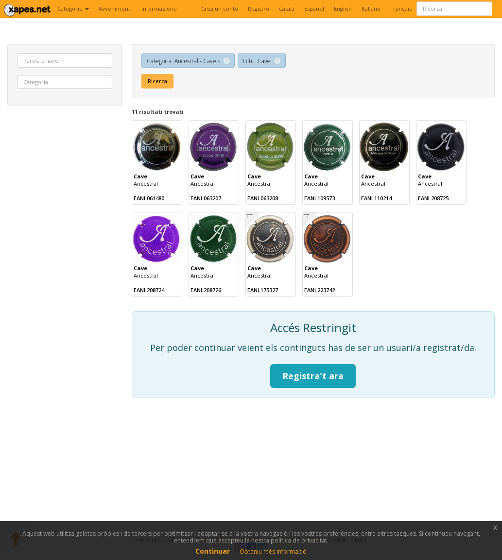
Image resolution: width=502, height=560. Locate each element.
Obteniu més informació (273, 551)
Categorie (73, 8)
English (343, 8)
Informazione (159, 8)
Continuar (212, 551)
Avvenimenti (115, 8)
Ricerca (157, 81)
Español (314, 8)
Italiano (371, 8)
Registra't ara (313, 376)
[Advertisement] (64, 261)
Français (401, 8)
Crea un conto (219, 8)
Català (286, 8)
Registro (258, 8)
